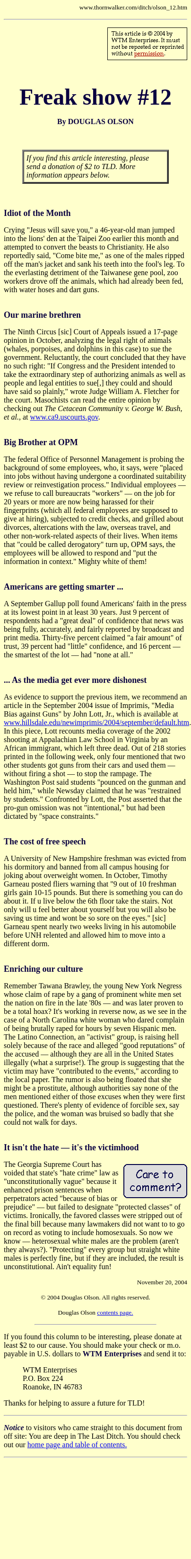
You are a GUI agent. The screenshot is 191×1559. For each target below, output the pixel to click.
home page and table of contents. (77, 1445)
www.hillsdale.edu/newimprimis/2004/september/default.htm (96, 722)
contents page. (115, 1312)
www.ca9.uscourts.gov (64, 417)
